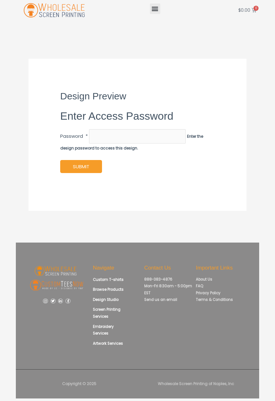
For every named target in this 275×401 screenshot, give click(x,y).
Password (74, 137)
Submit (81, 167)
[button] (155, 8)
